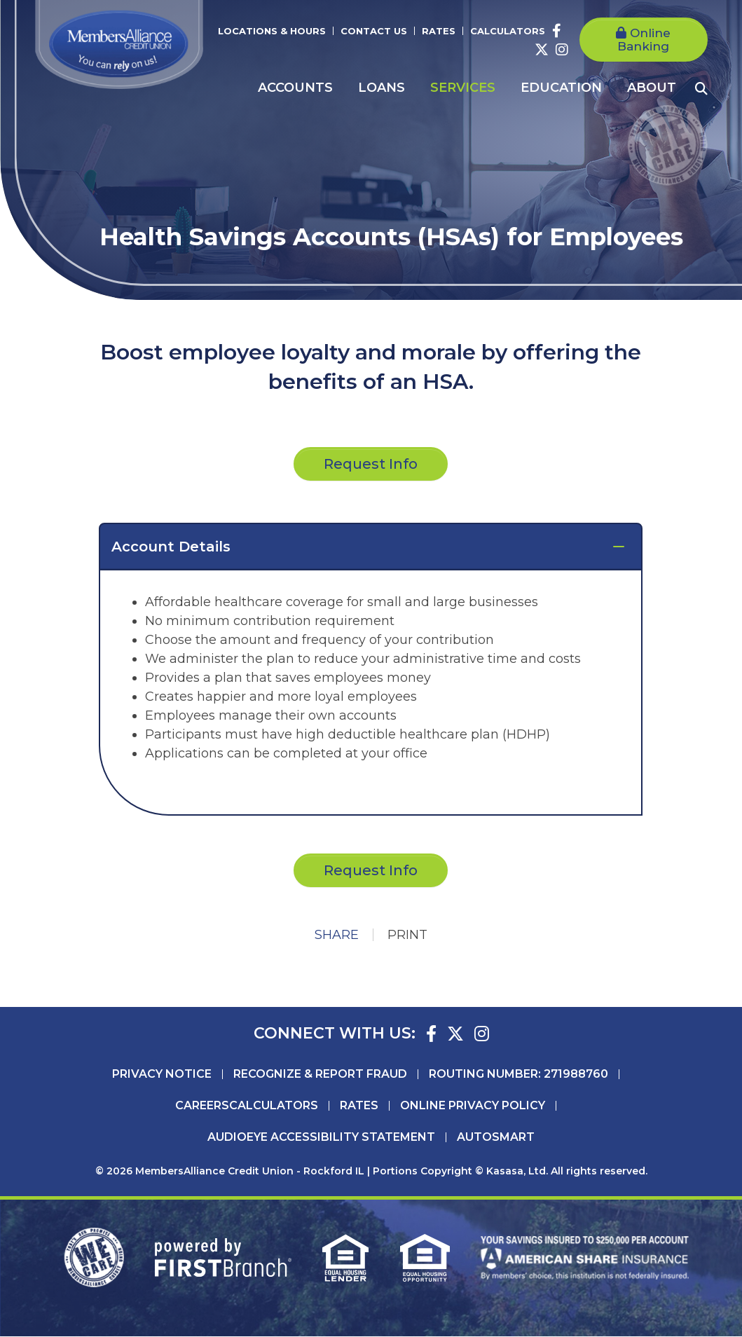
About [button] (651, 87)
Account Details (171, 546)
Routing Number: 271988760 (518, 1075)
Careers (202, 1106)
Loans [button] (381, 87)
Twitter (542, 50)
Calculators (507, 30)
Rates (438, 30)
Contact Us (374, 30)
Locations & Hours (272, 30)
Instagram (562, 50)
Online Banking (644, 39)
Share (337, 935)
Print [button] (407, 935)
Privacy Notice (162, 1075)
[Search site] (701, 88)
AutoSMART (496, 1138)
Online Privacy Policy (472, 1106)
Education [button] (561, 87)
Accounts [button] (295, 87)
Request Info (371, 870)
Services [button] (462, 87)
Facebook (556, 31)
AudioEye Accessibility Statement (321, 1138)
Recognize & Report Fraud (320, 1075)
